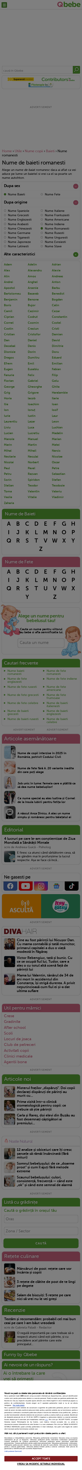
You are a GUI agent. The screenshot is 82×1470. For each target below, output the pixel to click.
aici (46, 1419)
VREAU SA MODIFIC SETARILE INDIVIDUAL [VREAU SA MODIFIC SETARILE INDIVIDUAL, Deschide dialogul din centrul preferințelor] (41, 1464)
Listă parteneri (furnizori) (13, 1451)
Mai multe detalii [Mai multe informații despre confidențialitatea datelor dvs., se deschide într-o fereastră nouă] (18, 1405)
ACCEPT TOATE (41, 1458)
